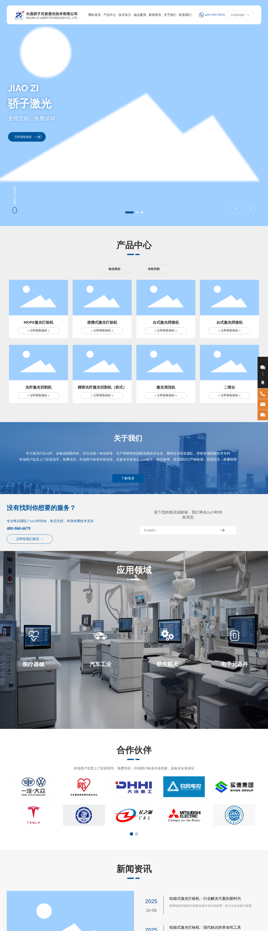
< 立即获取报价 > (38, 330)
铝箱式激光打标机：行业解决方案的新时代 (205, 898)
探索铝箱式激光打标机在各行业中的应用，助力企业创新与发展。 (211, 905)
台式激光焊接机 (166, 322)
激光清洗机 (165, 387)
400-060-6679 (215, 14)
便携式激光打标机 (102, 322)
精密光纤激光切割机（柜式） (102, 387)
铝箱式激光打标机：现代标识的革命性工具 (205, 927)
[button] (129, 212)
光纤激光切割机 (38, 387)
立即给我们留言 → (30, 539)
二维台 (229, 387)
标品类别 (114, 269)
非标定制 (154, 269)
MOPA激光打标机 (38, 322)
